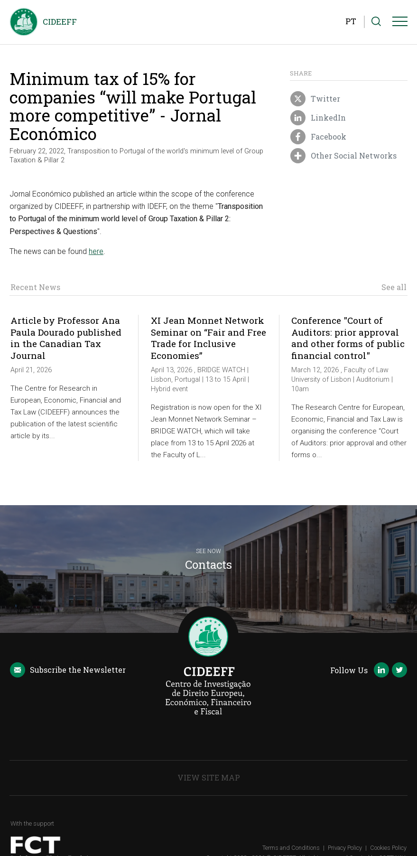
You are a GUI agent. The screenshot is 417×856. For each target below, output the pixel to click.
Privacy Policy (345, 847)
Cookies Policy (388, 847)
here (96, 251)
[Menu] (400, 23)
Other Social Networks (343, 156)
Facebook (318, 137)
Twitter (315, 99)
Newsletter (68, 670)
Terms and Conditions (291, 847)
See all (394, 287)
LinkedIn (317, 118)
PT (350, 21)
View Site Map (208, 777)
